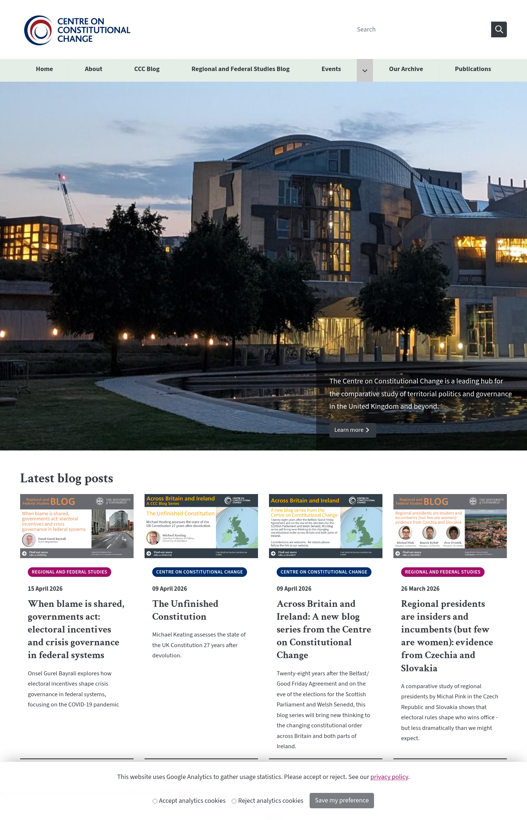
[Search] (422, 29)
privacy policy (389, 777)
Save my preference (342, 800)
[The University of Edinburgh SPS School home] (77, 29)
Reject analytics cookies (267, 800)
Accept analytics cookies (189, 800)
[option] (263, 266)
